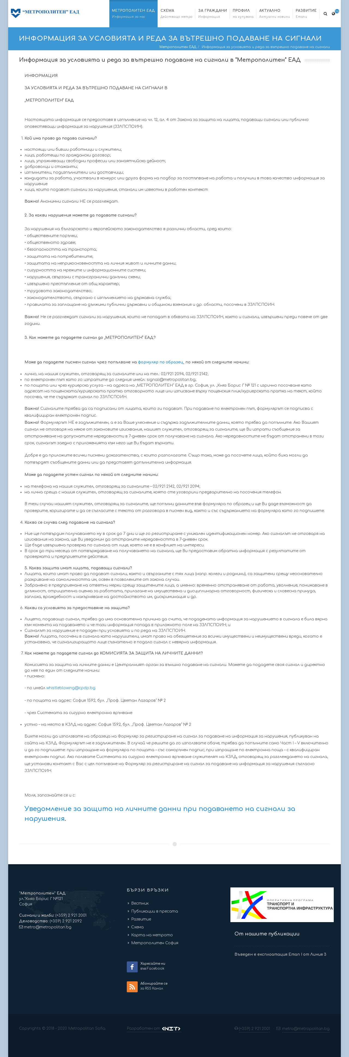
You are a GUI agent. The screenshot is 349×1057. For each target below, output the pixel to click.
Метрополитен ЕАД (178, 47)
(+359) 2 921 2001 (70, 915)
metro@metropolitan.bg (47, 927)
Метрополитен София (154, 943)
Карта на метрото (152, 935)
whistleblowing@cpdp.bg (70, 688)
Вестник (140, 903)
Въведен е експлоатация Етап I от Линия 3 (280, 954)
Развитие (141, 919)
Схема (137, 927)
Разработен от (154, 1028)
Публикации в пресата (154, 911)
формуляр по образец (160, 362)
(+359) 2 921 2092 (65, 921)
